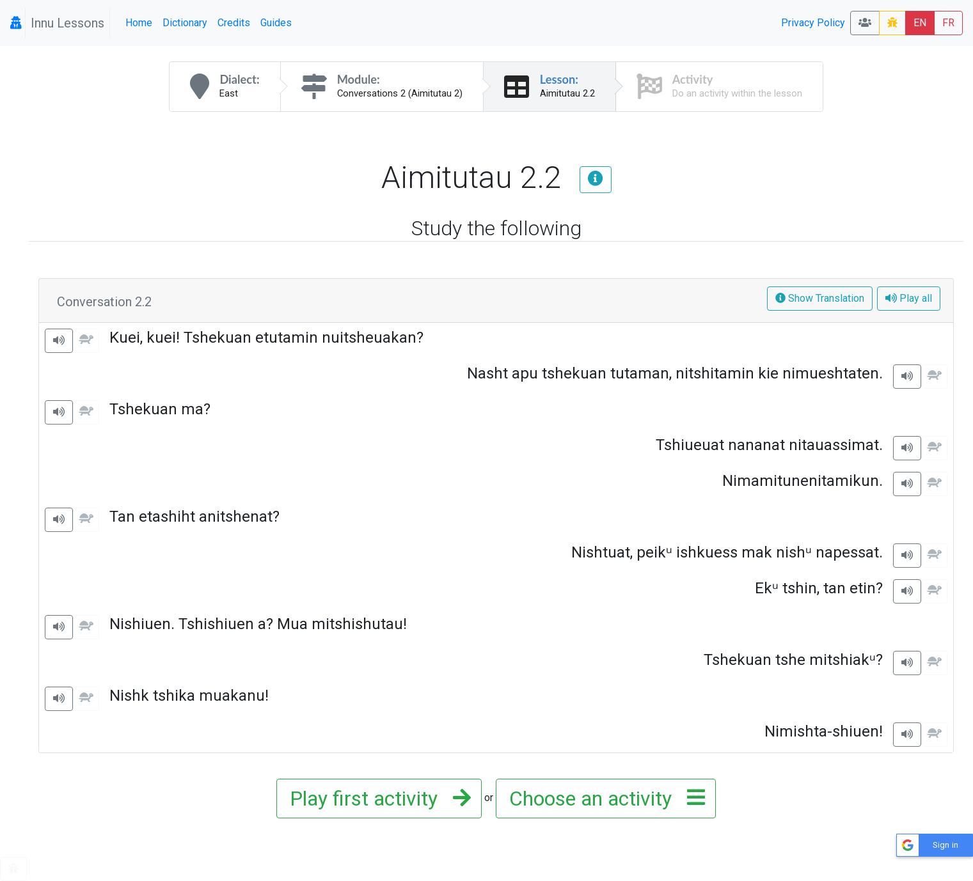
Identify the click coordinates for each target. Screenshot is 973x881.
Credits (234, 23)
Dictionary (184, 23)
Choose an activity (603, 798)
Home (138, 23)
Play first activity (376, 798)
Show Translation (819, 298)
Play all (908, 298)
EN (920, 23)
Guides (276, 23)
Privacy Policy (813, 23)
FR (948, 23)
